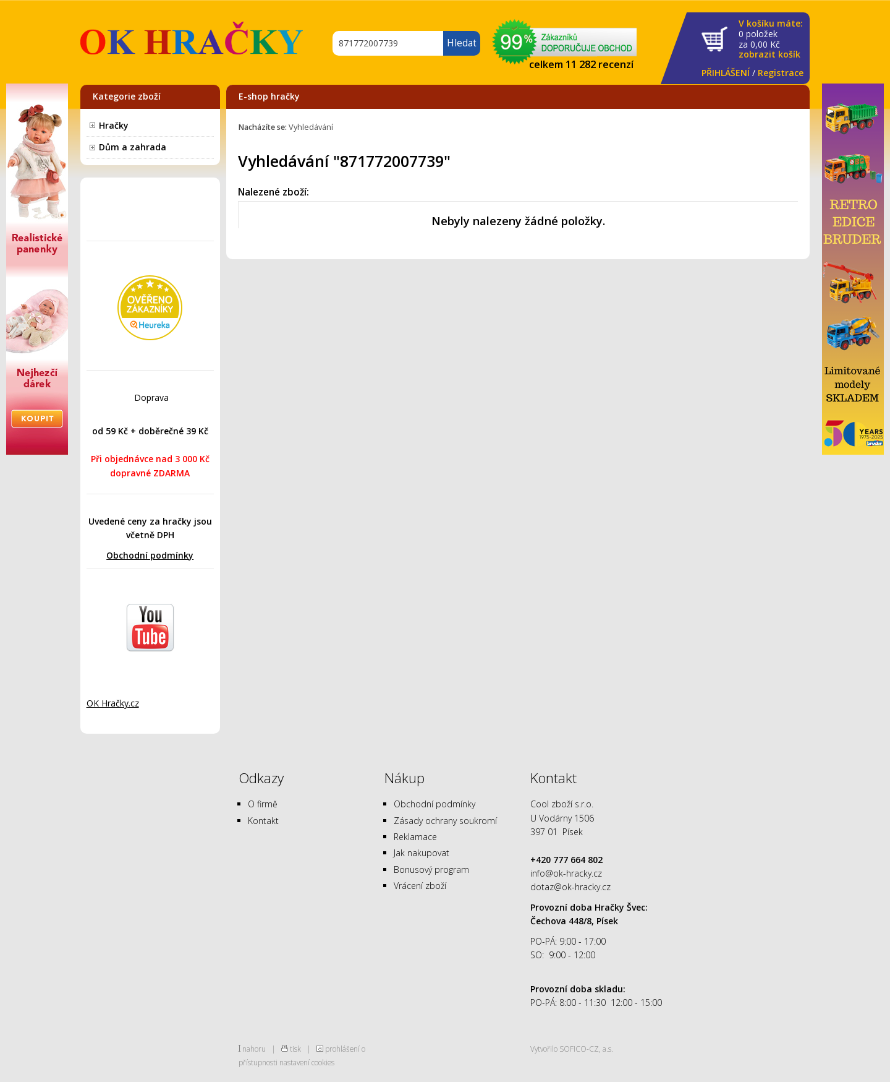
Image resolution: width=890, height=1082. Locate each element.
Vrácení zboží (420, 885)
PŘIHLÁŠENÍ (725, 73)
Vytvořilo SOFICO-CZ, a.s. (571, 1049)
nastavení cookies (306, 1062)
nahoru (254, 1049)
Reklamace (415, 837)
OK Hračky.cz (113, 703)
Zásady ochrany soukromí (445, 821)
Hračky (114, 125)
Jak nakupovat (421, 853)
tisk (295, 1049)
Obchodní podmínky (149, 555)
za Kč (771, 39)
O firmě (263, 804)
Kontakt (263, 821)
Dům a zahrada (132, 147)
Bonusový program (431, 869)
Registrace (780, 73)
